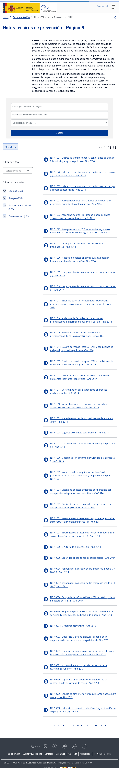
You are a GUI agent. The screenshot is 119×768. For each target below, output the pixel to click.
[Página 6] (60, 720)
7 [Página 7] (63, 720)
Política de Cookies (102, 749)
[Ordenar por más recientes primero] (101, 149)
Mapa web (60, 749)
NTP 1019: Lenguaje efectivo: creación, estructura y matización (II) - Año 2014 (79, 276)
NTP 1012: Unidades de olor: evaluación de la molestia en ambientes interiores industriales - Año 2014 (79, 376)
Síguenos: (35, 741)
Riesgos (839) (15, 200)
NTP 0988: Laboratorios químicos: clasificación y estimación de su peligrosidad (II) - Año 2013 (78, 705)
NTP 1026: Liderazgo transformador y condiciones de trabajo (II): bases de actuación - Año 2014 (78, 176)
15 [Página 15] (97, 720)
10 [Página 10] (74, 720)
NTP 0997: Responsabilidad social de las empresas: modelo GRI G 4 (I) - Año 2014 (79, 580)
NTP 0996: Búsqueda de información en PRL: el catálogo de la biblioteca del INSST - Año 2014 (76, 594)
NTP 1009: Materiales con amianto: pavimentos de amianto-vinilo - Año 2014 (79, 419)
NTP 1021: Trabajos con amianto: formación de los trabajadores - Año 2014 (78, 247)
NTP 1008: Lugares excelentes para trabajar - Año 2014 (73, 431)
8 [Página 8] (66, 720)
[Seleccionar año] (14, 173)
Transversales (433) (16, 220)
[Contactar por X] (55, 742)
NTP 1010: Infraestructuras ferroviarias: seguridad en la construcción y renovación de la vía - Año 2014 (73, 404)
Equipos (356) (15, 193)
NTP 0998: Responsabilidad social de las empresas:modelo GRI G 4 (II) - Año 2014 (78, 566)
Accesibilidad (85, 749)
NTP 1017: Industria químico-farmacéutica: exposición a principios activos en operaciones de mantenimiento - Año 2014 (78, 304)
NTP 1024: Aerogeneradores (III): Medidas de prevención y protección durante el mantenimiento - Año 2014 (74, 204)
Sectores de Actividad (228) (16, 209)
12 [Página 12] (83, 720)
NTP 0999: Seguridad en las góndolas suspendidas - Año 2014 (76, 553)
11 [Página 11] (79, 720)
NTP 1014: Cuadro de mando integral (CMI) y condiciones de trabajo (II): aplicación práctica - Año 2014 (79, 347)
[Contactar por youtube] (64, 742)
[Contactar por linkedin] (74, 742)
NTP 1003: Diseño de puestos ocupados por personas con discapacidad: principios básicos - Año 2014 (74, 501)
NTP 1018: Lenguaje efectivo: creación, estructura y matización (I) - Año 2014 (79, 290)
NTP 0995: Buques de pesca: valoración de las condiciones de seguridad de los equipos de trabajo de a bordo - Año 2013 (76, 608)
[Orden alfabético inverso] (110, 149)
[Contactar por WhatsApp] (45, 742)
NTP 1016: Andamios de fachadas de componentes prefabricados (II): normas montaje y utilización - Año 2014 (78, 319)
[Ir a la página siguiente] (102, 720)
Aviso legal (72, 749)
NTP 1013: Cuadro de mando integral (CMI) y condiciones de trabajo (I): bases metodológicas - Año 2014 (79, 361)
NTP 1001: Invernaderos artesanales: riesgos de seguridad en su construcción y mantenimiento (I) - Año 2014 (78, 530)
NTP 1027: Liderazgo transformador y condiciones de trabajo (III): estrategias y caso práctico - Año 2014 (78, 161)
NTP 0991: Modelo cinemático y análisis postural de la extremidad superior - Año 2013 (78, 662)
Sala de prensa (13, 749)
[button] (113, 6)
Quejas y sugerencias (32, 749)
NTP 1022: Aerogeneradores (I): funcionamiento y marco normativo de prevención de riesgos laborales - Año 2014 (79, 233)
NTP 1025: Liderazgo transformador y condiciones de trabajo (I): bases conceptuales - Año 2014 (77, 190)
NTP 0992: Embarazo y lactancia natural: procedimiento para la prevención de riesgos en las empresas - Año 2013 (77, 648)
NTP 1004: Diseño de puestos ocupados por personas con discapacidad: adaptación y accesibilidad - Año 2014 (74, 487)
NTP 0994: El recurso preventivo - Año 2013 (67, 621)
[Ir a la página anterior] (51, 720)
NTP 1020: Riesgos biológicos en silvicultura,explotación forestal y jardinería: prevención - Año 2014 (79, 261)
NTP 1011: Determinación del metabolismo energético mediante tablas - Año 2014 (77, 390)
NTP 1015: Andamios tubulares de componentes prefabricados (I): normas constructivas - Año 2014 (78, 333)
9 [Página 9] (70, 720)
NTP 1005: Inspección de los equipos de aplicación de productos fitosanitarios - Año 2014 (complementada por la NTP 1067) (77, 472)
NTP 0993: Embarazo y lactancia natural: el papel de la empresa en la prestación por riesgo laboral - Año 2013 (80, 634)
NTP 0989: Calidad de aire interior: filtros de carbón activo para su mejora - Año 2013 (78, 691)
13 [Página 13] (88, 720)
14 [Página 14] (93, 720)
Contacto (48, 749)
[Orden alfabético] (114, 149)
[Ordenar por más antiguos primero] (105, 149)
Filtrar (11, 149)
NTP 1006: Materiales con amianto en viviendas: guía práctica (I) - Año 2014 (78, 458)
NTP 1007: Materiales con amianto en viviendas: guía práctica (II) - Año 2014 (78, 444)
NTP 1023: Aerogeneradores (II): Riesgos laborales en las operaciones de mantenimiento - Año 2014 (74, 219)
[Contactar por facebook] (84, 742)
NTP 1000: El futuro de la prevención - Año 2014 (69, 542)
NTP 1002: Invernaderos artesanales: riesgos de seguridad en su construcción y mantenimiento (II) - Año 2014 (78, 515)
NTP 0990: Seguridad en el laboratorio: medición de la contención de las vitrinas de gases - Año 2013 (80, 677)
